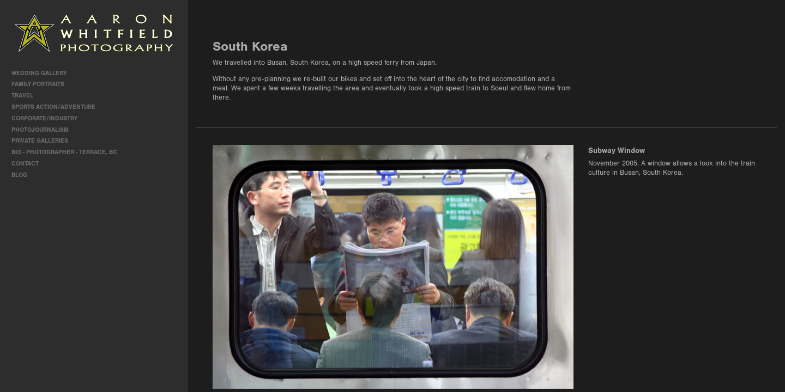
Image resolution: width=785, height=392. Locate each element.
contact (25, 163)
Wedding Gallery (42, 73)
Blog (19, 175)
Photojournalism (43, 129)
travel (26, 95)
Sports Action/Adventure (57, 107)
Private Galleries (39, 140)
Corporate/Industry (48, 118)
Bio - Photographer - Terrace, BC (64, 152)
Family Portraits (41, 84)
